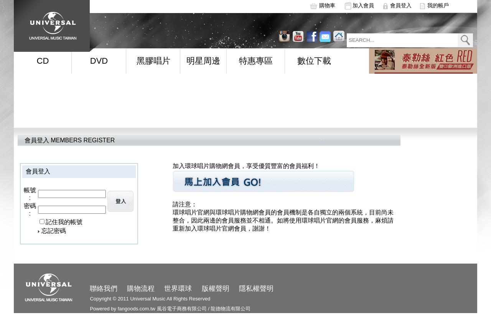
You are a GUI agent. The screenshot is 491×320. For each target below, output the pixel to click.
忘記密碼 (53, 231)
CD (43, 61)
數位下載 (314, 61)
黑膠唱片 (153, 61)
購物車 (327, 5)
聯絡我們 (103, 288)
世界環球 (178, 288)
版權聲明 (215, 288)
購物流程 (141, 288)
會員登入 (401, 5)
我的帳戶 (438, 5)
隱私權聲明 (256, 288)
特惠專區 (256, 61)
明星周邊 (203, 61)
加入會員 (363, 5)
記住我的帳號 (64, 222)
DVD (99, 61)
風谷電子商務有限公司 (182, 309)
